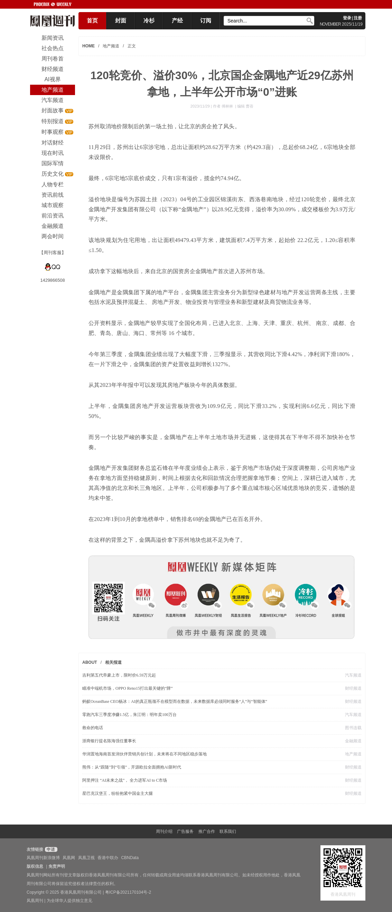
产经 (177, 21)
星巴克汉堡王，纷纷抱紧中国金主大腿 (117, 793)
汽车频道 (353, 675)
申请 (50, 849)
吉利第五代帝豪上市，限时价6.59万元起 (119, 675)
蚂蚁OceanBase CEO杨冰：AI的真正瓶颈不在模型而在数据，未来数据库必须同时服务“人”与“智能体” (174, 701)
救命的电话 (92, 727)
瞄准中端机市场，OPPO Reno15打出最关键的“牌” (127, 688)
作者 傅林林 (223, 106)
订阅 (205, 21)
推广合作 (206, 831)
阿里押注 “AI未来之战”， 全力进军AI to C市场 (124, 780)
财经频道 (353, 688)
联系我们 (228, 831)
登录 (347, 18)
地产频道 (111, 46)
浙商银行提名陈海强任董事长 (109, 740)
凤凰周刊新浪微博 (43, 857)
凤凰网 (69, 857)
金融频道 (353, 740)
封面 (120, 21)
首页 (92, 21)
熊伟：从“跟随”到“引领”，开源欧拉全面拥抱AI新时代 (131, 767)
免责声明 (56, 866)
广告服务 (185, 831)
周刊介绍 (164, 831)
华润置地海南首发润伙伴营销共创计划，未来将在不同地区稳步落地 (144, 754)
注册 (358, 18)
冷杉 (149, 21)
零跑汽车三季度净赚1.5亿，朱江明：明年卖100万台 (129, 714)
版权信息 (35, 866)
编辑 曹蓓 (245, 106)
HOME (88, 46)
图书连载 (353, 727)
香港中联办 (107, 857)
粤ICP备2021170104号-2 (128, 892)
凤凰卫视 (86, 857)
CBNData (130, 857)
